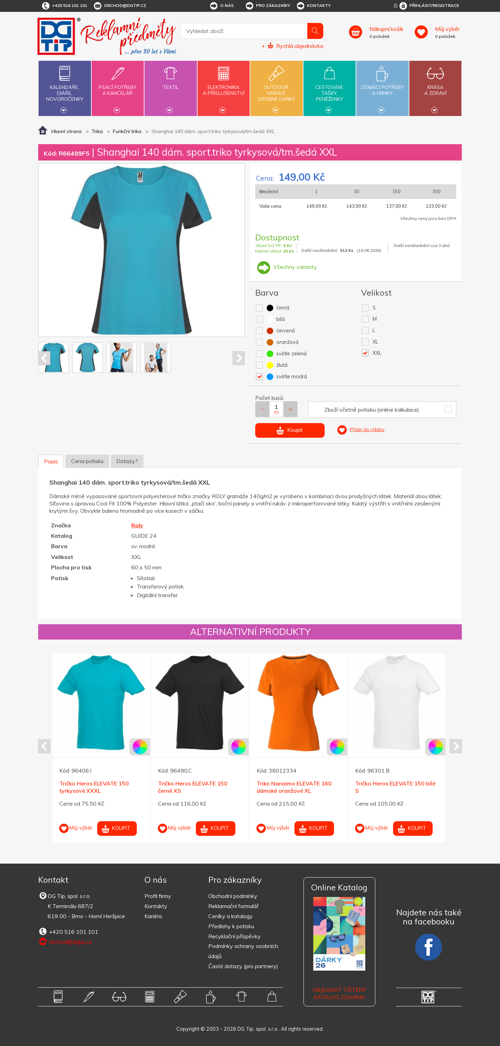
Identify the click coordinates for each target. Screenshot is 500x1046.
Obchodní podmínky (232, 895)
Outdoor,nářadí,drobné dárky (276, 87)
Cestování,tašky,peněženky (329, 87)
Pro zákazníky (267, 6)
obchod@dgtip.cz (119, 6)
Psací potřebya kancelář (117, 86)
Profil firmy (157, 895)
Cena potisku (87, 461)
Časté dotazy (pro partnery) (243, 966)
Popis (51, 461)
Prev (44, 358)
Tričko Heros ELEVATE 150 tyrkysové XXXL (94, 787)
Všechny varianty (286, 266)
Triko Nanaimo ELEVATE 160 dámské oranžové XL (294, 787)
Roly (137, 525)
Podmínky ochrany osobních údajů (243, 950)
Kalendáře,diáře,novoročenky (64, 87)
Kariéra (153, 916)
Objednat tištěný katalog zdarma (339, 993)
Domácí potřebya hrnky (382, 86)
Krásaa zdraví (435, 86)
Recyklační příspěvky (234, 936)
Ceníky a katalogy (230, 916)
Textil (170, 83)
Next (239, 358)
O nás (221, 6)
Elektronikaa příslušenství (223, 86)
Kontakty (313, 6)
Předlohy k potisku (231, 926)
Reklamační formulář (233, 906)
